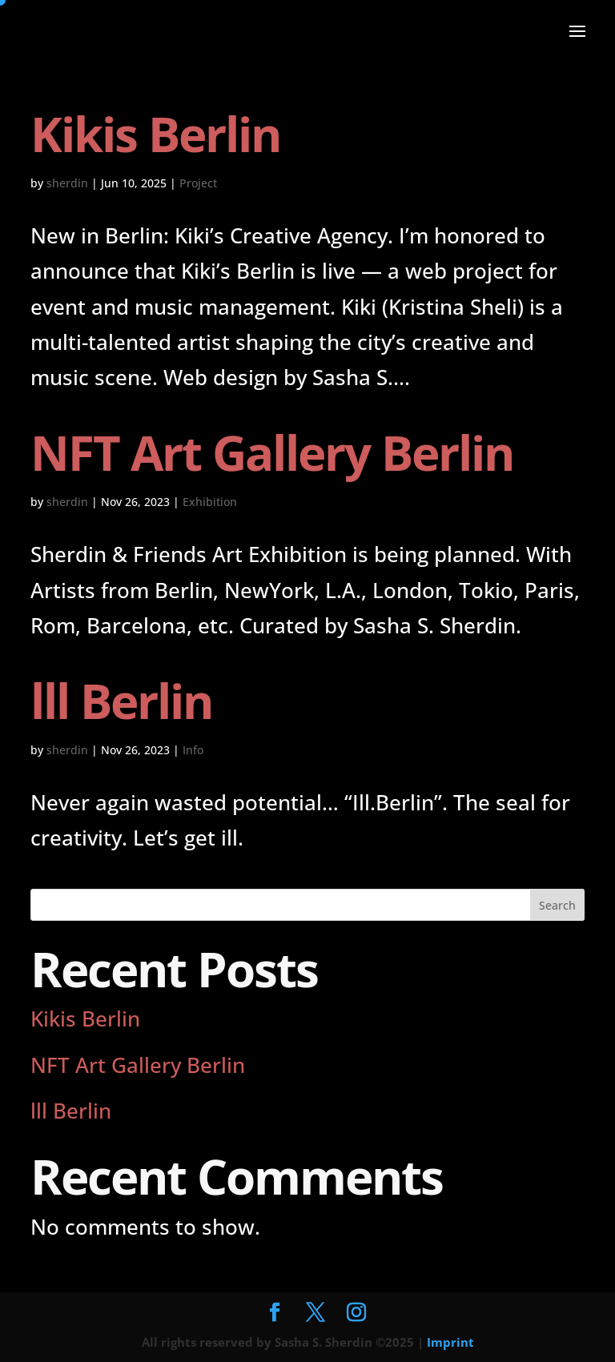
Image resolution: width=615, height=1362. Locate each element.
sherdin (67, 183)
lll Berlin (121, 700)
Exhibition (210, 501)
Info (193, 749)
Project (198, 183)
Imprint (450, 1342)
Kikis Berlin (155, 134)
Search (557, 905)
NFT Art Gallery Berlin (271, 452)
